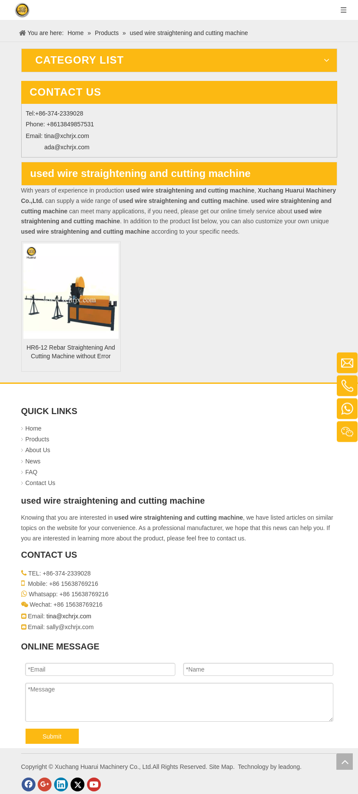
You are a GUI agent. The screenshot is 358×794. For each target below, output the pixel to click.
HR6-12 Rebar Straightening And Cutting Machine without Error (70, 352)
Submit (51, 736)
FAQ (32, 472)
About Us (38, 450)
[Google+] (45, 784)
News (33, 461)
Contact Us (40, 482)
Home (34, 428)
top (344, 761)
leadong (289, 766)
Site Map (221, 766)
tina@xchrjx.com (66, 135)
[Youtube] (94, 784)
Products (37, 439)
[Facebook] (28, 784)
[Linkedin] (61, 784)
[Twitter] (77, 784)
